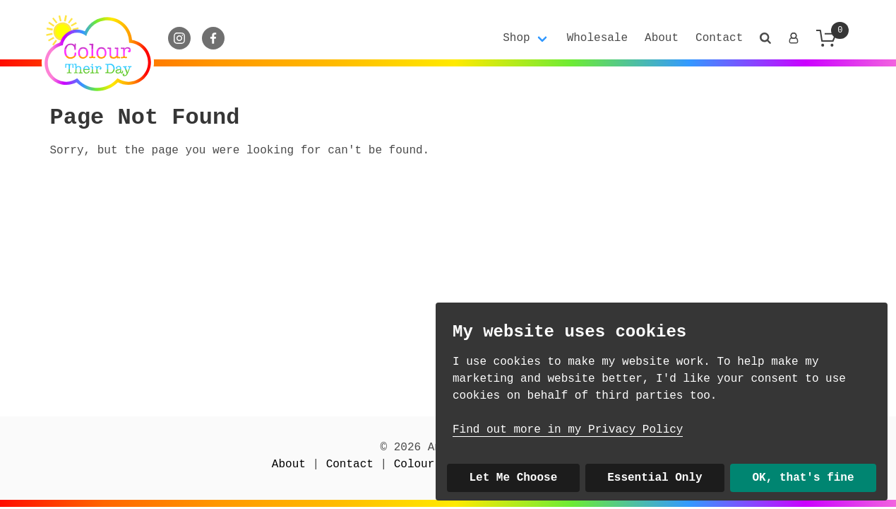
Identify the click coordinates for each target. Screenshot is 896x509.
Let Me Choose (513, 478)
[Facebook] (213, 38)
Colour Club (431, 464)
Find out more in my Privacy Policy (568, 429)
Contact (719, 38)
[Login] (793, 38)
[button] (765, 38)
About (662, 38)
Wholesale (597, 38)
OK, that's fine (803, 478)
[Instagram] (179, 38)
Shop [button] (516, 38)
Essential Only (654, 478)
